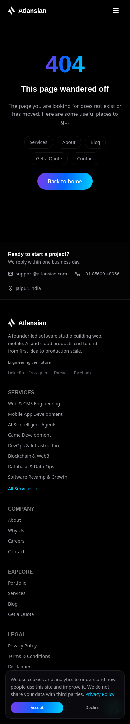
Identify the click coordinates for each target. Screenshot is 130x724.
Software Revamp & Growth (37, 477)
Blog (95, 142)
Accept (37, 707)
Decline (92, 707)
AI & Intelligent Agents (32, 424)
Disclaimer (19, 666)
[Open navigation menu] (115, 10)
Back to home (65, 181)
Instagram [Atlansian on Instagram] (38, 373)
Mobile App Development (35, 414)
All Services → (23, 489)
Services (38, 142)
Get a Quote (49, 158)
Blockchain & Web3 (28, 456)
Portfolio (17, 583)
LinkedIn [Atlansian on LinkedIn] (16, 373)
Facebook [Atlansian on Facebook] (83, 373)
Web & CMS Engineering (34, 403)
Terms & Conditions (29, 656)
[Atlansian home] (27, 10)
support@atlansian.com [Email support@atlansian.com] (37, 274)
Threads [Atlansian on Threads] (61, 373)
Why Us (16, 530)
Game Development (29, 435)
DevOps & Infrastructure (34, 445)
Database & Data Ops (31, 466)
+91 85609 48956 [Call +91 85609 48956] (97, 274)
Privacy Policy (22, 646)
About (69, 142)
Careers (16, 541)
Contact (85, 158)
